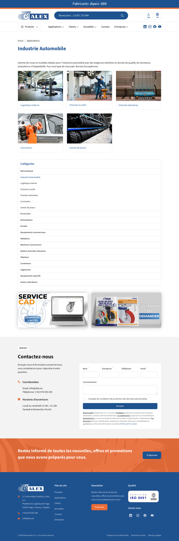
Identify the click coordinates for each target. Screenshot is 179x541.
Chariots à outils (27, 189)
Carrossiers (25, 201)
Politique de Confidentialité (118, 535)
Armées (23, 226)
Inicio (20, 40)
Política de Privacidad (128, 424)
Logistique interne (28, 183)
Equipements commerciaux (33, 232)
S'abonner (152, 455)
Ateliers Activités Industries (33, 251)
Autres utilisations (28, 282)
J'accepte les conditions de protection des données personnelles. (117, 398)
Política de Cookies (138, 535)
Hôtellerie (25, 238)
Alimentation (26, 220)
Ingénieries (25, 269)
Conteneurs (25, 263)
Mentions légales (154, 535)
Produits (27, 26)
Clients (72, 26)
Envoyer (120, 406)
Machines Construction (31, 244)
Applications (54, 26)
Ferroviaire (25, 213)
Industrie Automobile (30, 177)
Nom (85, 368)
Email (143, 368)
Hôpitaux (24, 257)
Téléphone (126, 368)
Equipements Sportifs (30, 275)
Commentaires (90, 382)
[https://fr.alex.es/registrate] (53, 310)
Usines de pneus (27, 207)
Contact (105, 26)
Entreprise (120, 26)
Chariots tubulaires (29, 195)
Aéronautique (26, 171)
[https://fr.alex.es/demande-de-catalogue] (126, 310)
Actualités (88, 26)
